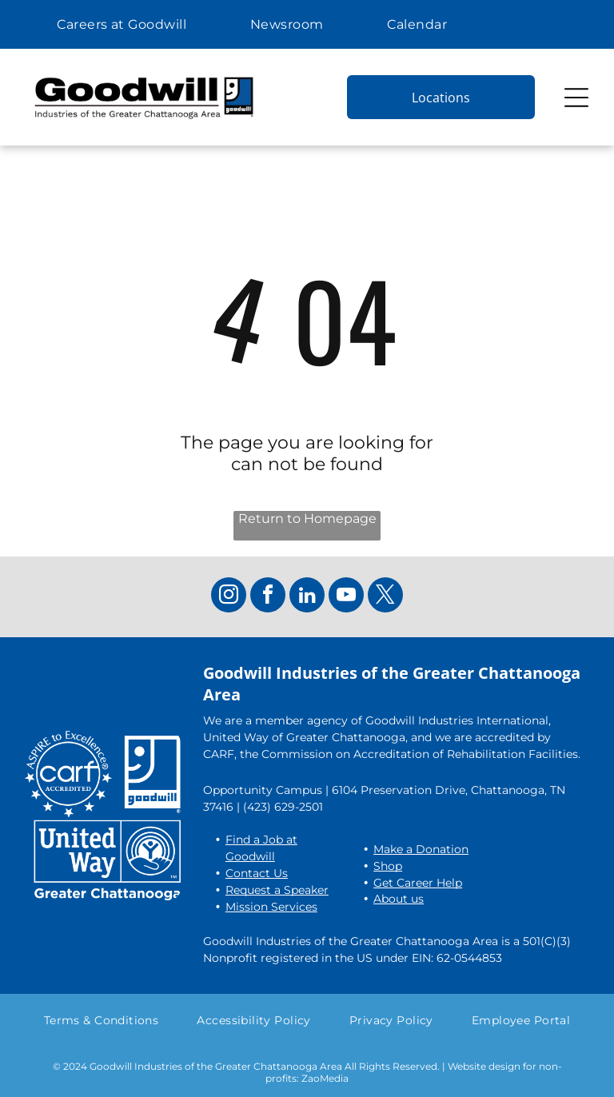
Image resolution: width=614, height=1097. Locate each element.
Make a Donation (420, 849)
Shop (387, 866)
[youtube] (346, 596)
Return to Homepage (307, 518)
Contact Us (256, 873)
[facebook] (267, 596)
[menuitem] (121, 24)
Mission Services (271, 907)
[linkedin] (307, 596)
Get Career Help (417, 883)
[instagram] (228, 596)
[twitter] (385, 596)
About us (398, 899)
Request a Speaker (277, 890)
